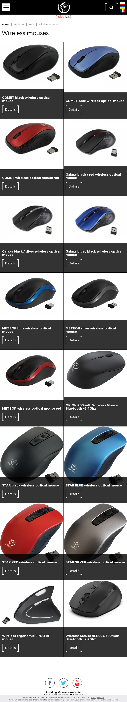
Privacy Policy (97, 697)
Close (115, 700)
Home (5, 24)
